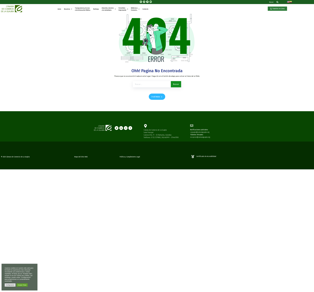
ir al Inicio (157, 96)
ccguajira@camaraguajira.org (199, 132)
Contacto (145, 9)
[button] (277, 2)
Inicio (59, 9)
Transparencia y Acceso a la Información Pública (82, 9)
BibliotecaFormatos (135, 9)
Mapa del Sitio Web (81, 157)
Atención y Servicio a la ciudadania (109, 9)
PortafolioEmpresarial (123, 9)
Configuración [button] (10, 285)
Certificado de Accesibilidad (206, 156)
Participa (96, 9)
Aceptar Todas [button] (22, 285)
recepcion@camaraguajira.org (200, 137)
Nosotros (68, 9)
